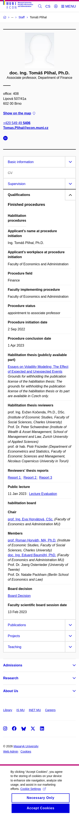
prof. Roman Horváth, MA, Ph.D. (32, 540)
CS (48, 6)
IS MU (20, 710)
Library (7, 710)
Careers (50, 710)
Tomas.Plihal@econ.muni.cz (25, 128)
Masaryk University (25, 746)
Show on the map (19, 113)
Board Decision (19, 596)
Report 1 (15, 477)
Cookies (25, 751)
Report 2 (30, 477)
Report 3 (45, 477)
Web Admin (10, 751)
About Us (10, 691)
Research (10, 678)
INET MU (35, 710)
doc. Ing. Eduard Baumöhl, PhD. (32, 555)
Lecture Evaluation (43, 494)
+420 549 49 (16, 123)
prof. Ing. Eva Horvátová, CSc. (30, 519)
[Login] (55, 6)
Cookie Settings (33, 793)
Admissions (12, 665)
